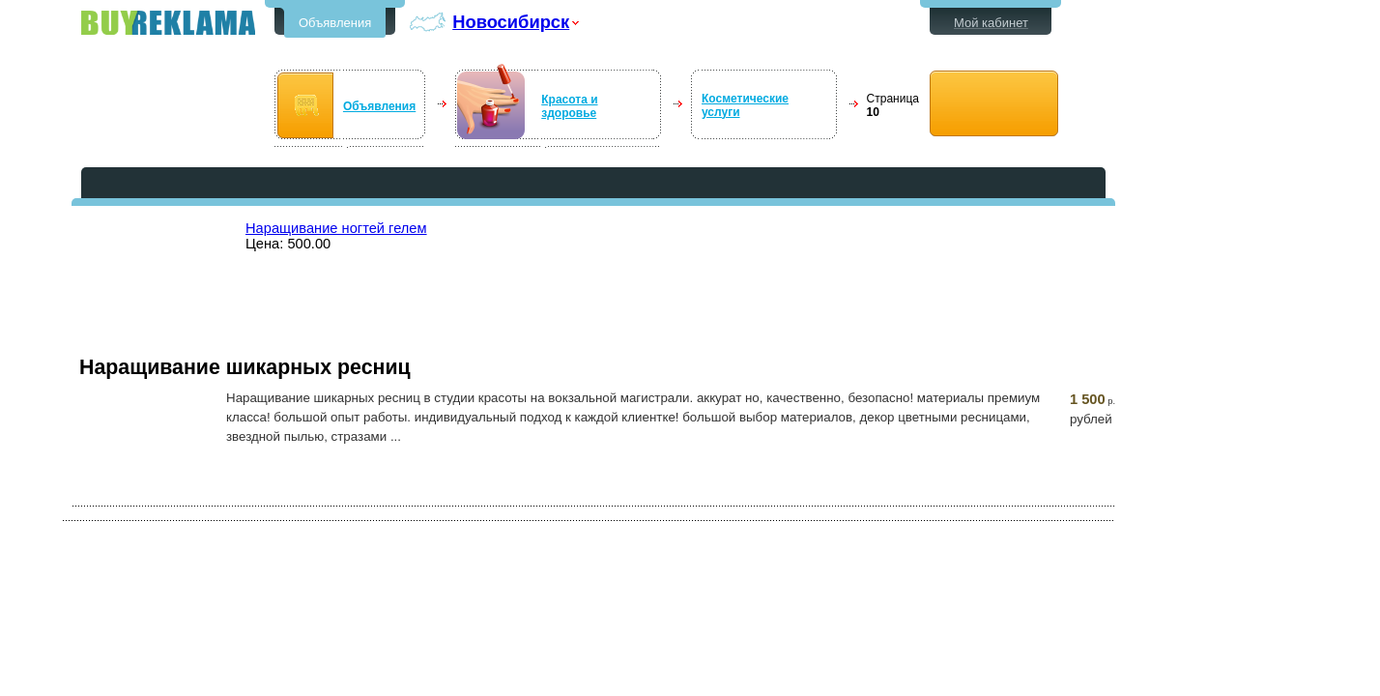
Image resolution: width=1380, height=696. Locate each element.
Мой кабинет (991, 22)
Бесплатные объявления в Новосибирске (168, 23)
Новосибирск (510, 22)
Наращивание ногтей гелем (336, 228)
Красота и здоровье (569, 106)
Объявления (335, 22)
